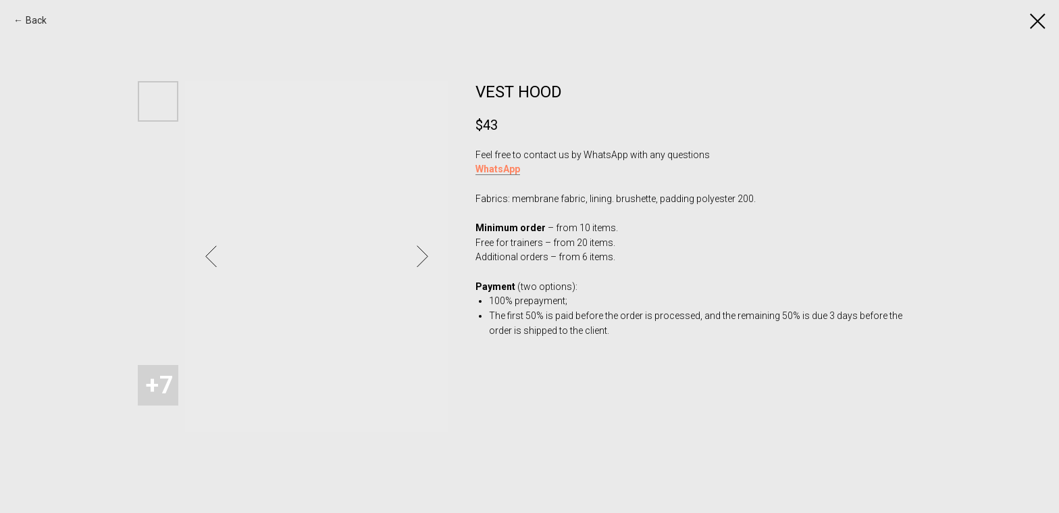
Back (36, 20)
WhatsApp (497, 169)
